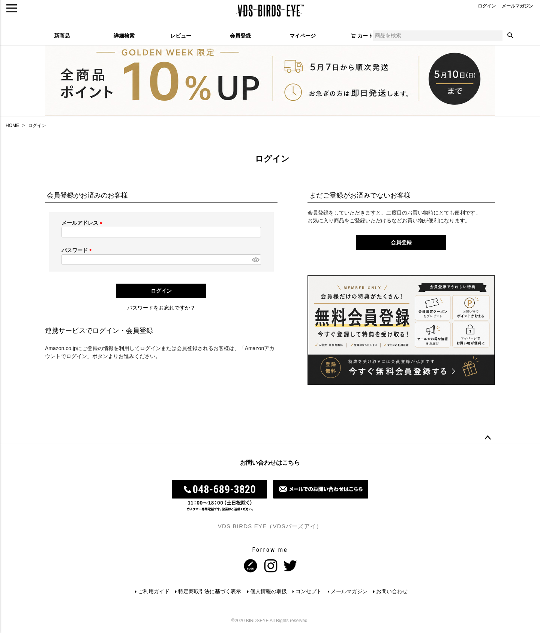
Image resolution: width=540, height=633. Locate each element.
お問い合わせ (392, 591)
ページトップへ (488, 438)
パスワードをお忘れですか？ (161, 308)
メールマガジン (349, 591)
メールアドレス (83, 223)
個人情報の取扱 (268, 591)
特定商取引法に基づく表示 (209, 591)
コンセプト (309, 591)
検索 (510, 35)
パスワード (78, 250)
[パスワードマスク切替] (255, 259)
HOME (12, 125)
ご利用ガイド (153, 591)
